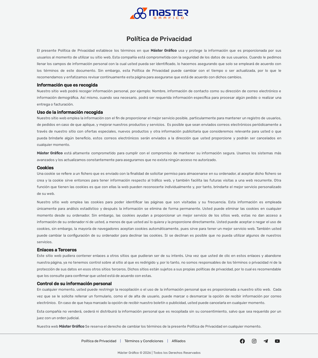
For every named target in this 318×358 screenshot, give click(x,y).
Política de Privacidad (98, 341)
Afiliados (179, 341)
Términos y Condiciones (144, 341)
